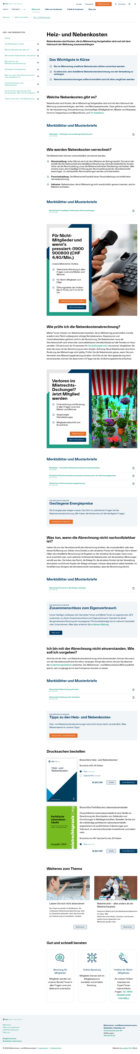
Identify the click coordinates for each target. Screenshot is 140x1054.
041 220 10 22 (109, 1035)
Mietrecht (36, 9)
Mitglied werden (78, 434)
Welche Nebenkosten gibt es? (17, 50)
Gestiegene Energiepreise (15, 69)
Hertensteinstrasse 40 (113, 1030)
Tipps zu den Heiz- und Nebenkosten (20, 99)
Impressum (43, 1048)
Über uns (93, 9)
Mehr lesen (56, 633)
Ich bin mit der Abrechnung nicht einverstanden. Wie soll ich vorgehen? (20, 92)
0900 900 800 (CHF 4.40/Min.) (72, 301)
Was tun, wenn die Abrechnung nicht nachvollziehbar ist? (20, 76)
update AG (126, 1048)
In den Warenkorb (128, 782)
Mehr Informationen (76, 307)
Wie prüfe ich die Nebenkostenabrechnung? (15, 63)
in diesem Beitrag (100, 624)
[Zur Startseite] (20, 4)
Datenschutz (56, 1048)
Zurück (7, 38)
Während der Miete (22, 17)
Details (111, 782)
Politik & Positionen (76, 9)
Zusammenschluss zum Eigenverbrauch (14, 84)
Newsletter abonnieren (12, 1041)
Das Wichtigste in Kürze (14, 44)
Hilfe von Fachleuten (54, 9)
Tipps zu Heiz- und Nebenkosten (63, 735)
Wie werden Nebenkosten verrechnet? (20, 56)
